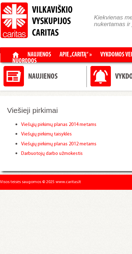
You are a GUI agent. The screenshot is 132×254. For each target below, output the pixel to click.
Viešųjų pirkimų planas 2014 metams (58, 124)
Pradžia (15, 55)
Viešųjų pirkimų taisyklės (47, 134)
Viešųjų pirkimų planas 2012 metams (58, 144)
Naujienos (39, 55)
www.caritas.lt (68, 182)
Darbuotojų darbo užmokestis (52, 153)
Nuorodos (24, 61)
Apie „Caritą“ (75, 55)
